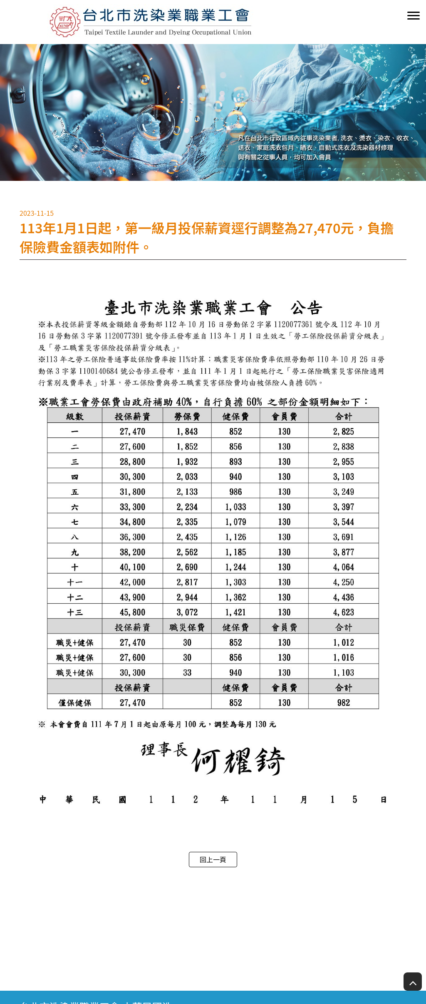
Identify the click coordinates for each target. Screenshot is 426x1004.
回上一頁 (213, 859)
